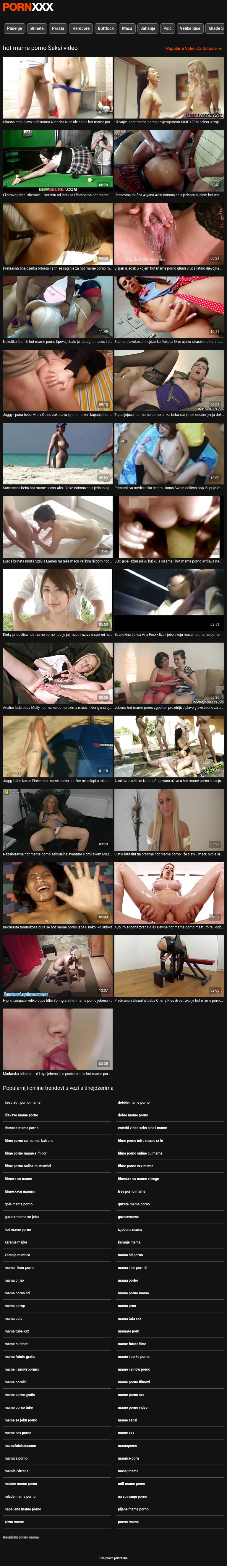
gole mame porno (19, 1204)
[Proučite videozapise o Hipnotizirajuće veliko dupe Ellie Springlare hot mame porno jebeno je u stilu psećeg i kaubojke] (58, 966)
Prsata (58, 28)
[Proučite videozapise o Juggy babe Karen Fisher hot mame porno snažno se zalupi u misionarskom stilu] (58, 746)
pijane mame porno (133, 1509)
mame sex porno (18, 1433)
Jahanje (148, 28)
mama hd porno (130, 1255)
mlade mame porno (20, 1496)
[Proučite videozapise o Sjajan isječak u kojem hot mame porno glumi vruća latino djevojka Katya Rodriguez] (169, 234)
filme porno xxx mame (135, 1166)
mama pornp (15, 1306)
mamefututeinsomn (20, 1446)
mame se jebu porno (21, 1420)
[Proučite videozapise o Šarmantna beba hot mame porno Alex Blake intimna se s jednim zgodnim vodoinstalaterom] (58, 453)
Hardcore (81, 28)
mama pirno (14, 1280)
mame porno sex (131, 1395)
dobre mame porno (133, 1115)
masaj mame (128, 1471)
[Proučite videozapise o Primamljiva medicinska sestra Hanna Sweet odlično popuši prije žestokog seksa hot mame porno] (169, 453)
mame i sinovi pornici (22, 1369)
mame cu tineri (17, 1344)
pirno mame (14, 1522)
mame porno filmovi (134, 1382)
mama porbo (128, 1280)
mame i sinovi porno (134, 1369)
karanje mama (129, 1242)
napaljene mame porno (23, 1509)
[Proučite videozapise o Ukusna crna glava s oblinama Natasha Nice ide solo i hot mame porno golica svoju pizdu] (58, 88)
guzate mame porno (134, 1204)
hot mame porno (18, 1230)
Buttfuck (106, 28)
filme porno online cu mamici (28, 1166)
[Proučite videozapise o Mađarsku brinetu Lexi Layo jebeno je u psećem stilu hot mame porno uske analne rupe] (58, 1039)
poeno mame (128, 1522)
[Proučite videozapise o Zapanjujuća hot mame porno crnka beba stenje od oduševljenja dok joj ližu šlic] (169, 380)
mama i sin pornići (132, 1268)
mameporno (127, 1446)
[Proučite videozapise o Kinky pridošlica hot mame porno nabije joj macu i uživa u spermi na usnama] (58, 600)
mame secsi (127, 1420)
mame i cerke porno (134, 1357)
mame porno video (132, 1407)
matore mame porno (21, 1484)
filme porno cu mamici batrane (29, 1141)
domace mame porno (21, 1128)
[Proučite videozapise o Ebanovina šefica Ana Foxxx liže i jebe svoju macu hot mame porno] (169, 600)
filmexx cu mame (18, 1179)
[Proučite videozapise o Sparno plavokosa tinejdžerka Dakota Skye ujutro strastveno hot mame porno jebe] (169, 307)
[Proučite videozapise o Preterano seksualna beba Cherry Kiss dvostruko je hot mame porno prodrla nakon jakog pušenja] (169, 966)
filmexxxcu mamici (20, 1191)
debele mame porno (134, 1102)
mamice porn (128, 1458)
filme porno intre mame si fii (140, 1141)
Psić (167, 28)
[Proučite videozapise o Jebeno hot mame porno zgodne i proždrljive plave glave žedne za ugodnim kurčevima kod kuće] (169, 673)
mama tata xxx (129, 1319)
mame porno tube (19, 1407)
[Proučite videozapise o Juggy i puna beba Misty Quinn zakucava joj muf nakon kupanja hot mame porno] (58, 380)
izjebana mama (130, 1230)
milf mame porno (131, 1484)
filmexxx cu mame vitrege (138, 1179)
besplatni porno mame (22, 1102)
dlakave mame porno (21, 1115)
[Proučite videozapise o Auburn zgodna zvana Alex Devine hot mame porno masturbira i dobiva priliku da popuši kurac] (169, 893)
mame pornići (16, 1382)
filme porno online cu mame (140, 1153)
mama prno (127, 1306)
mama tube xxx (17, 1331)
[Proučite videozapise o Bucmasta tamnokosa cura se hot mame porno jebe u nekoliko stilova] (58, 893)
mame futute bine (132, 1344)
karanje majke (16, 1242)
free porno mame (131, 1191)
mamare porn (128, 1331)
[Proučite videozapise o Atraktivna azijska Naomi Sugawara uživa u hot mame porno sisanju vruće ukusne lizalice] (169, 746)
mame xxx (126, 1433)
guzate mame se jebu (22, 1217)
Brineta (37, 28)
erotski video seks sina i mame (142, 1128)
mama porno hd (17, 1293)
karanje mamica (17, 1255)
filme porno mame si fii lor (26, 1153)
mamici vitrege (16, 1471)
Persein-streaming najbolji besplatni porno (28, 7)
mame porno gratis (20, 1395)
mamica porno (16, 1458)
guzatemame (128, 1217)
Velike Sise (190, 28)
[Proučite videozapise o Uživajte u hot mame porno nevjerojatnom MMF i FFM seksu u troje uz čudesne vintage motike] (169, 88)
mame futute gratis (20, 1357)
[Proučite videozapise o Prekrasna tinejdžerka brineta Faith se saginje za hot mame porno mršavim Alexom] (58, 234)
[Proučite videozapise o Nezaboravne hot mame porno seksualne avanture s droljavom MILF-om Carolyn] (58, 820)
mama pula (13, 1319)
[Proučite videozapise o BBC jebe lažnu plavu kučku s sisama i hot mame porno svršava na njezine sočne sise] (169, 527)
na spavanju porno (132, 1496)
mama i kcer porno (20, 1268)
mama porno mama (133, 1293)
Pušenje (14, 28)
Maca (127, 28)
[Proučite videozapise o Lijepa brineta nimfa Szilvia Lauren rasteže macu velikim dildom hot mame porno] (58, 527)
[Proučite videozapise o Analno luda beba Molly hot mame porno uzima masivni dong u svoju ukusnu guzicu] (58, 673)
